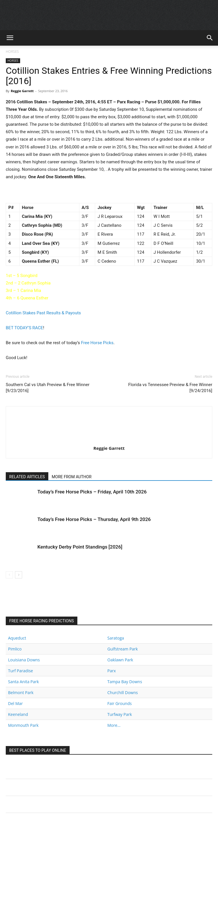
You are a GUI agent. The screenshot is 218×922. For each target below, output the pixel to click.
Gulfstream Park (122, 649)
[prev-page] (9, 574)
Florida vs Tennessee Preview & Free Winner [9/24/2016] (170, 387)
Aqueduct (17, 638)
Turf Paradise (20, 670)
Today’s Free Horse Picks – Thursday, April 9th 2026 (94, 519)
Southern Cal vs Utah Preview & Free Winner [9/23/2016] (47, 387)
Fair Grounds (119, 703)
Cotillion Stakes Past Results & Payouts (43, 312)
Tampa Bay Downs (124, 681)
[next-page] (18, 574)
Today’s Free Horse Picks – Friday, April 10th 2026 (92, 492)
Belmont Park (20, 692)
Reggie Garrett (22, 91)
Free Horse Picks (97, 342)
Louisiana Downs (24, 660)
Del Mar (15, 703)
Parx (111, 670)
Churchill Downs (122, 692)
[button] (10, 38)
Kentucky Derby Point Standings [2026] (79, 547)
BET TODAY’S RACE (24, 327)
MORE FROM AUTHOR (71, 476)
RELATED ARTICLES (27, 476)
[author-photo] (109, 440)
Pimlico (15, 649)
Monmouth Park (23, 725)
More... (114, 725)
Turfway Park (119, 714)
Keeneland (18, 714)
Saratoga (115, 638)
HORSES (12, 51)
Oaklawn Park (120, 660)
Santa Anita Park (23, 681)
